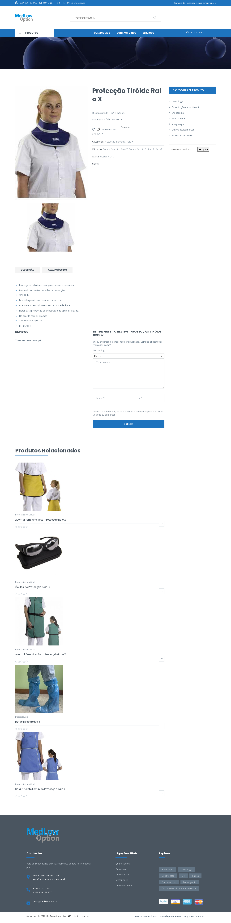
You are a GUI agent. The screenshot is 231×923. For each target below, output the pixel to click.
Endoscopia (178, 112)
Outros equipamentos (183, 129)
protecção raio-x (154, 149)
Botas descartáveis (27, 721)
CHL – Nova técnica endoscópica (179, 888)
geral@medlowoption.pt (73, 3)
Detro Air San (122, 874)
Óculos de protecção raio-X (32, 587)
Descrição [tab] (27, 269)
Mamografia (189, 882)
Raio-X (195, 875)
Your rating (98, 350)
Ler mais (161, 524)
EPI (183, 875)
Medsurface (122, 879)
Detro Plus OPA (124, 885)
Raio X (130, 141)
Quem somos (123, 863)
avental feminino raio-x (115, 149)
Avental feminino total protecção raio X (40, 519)
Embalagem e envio (170, 916)
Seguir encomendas (194, 916)
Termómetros (169, 882)
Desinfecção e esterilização (186, 107)
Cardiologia (177, 101)
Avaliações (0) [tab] (57, 269)
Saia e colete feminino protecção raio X (40, 789)
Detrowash (121, 869)
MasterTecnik (107, 156)
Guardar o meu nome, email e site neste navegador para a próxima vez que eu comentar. (128, 413)
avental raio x (136, 149)
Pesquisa (203, 149)
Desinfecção (168, 875)
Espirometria (178, 118)
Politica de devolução (146, 916)
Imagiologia (178, 124)
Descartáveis (21, 716)
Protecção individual (115, 141)
